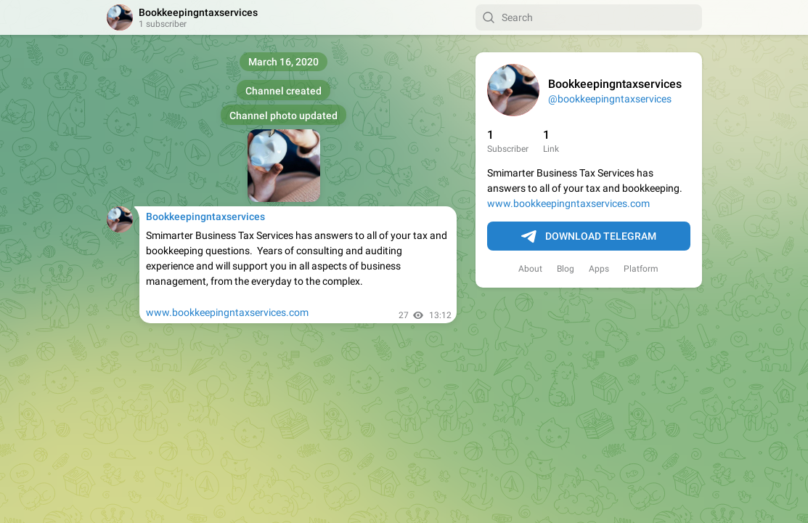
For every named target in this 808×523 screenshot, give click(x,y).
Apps (599, 269)
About (530, 269)
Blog (565, 269)
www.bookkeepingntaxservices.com (568, 203)
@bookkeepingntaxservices (610, 99)
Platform (641, 269)
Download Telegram (588, 236)
